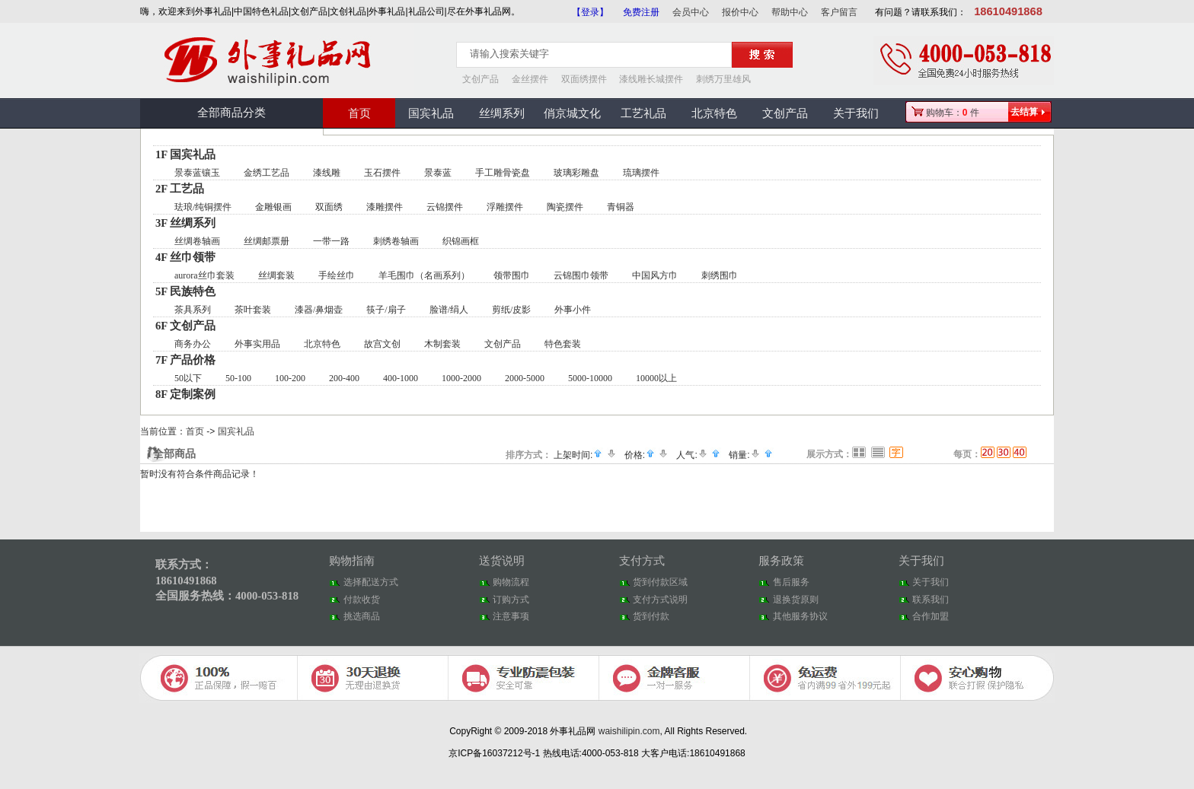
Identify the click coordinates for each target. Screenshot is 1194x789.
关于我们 (856, 113)
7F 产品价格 (185, 360)
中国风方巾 (655, 275)
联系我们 (930, 599)
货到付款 (651, 616)
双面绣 (329, 207)
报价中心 (740, 12)
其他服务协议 (800, 616)
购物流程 (511, 582)
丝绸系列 (502, 113)
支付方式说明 (660, 599)
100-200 (290, 378)
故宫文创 (382, 344)
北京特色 (714, 113)
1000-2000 (461, 378)
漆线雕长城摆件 (651, 79)
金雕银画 (273, 207)
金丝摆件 (530, 79)
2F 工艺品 (179, 189)
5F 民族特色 (185, 291)
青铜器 (620, 207)
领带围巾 (511, 275)
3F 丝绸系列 (185, 223)
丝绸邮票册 (266, 241)
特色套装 (562, 344)
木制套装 (442, 344)
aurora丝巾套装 (204, 275)
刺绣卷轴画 (396, 241)
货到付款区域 (660, 582)
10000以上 (656, 378)
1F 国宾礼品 (185, 154)
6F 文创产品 (185, 326)
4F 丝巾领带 (185, 257)
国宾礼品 (431, 113)
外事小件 (572, 309)
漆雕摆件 (384, 207)
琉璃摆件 (641, 172)
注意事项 (511, 616)
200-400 (344, 378)
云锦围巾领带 (581, 275)
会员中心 (690, 12)
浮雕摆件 (505, 207)
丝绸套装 (276, 275)
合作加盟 (930, 616)
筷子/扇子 (385, 309)
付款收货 (361, 599)
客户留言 (839, 12)
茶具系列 (192, 309)
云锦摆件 (444, 207)
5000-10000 (590, 378)
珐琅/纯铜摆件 (202, 207)
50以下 (188, 378)
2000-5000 (524, 378)
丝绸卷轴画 (197, 241)
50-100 (238, 378)
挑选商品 (361, 616)
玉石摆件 (382, 172)
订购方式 (511, 599)
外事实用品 (257, 344)
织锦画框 (460, 241)
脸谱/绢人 (448, 309)
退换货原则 (796, 599)
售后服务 (791, 582)
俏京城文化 (572, 113)
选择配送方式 (370, 582)
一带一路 (331, 241)
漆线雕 (326, 172)
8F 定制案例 (185, 394)
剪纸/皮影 (511, 309)
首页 (359, 113)
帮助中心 (789, 12)
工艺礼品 (643, 113)
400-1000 (400, 378)
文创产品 (480, 79)
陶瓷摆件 (565, 207)
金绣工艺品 (266, 172)
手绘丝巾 (336, 275)
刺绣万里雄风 (723, 79)
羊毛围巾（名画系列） (424, 275)
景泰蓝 (438, 172)
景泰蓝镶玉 (197, 172)
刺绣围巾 (719, 275)
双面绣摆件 (584, 79)
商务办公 (192, 344)
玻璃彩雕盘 (576, 172)
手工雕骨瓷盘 (502, 172)
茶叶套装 (253, 309)
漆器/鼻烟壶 (319, 309)
